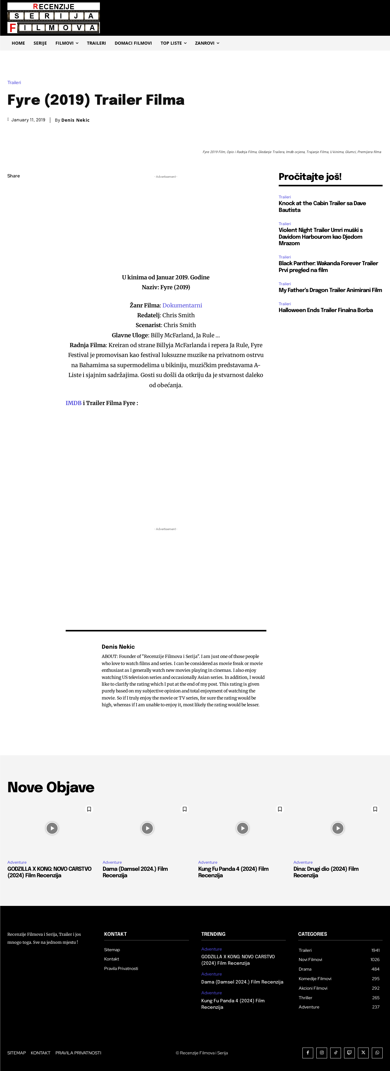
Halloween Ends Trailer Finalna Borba (326, 310)
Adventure (17, 862)
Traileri (15, 82)
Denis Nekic (75, 120)
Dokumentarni (182, 305)
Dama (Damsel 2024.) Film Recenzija (242, 982)
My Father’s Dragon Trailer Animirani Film (330, 290)
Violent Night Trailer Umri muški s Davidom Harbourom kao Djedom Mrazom (321, 237)
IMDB (74, 403)
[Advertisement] (166, 223)
